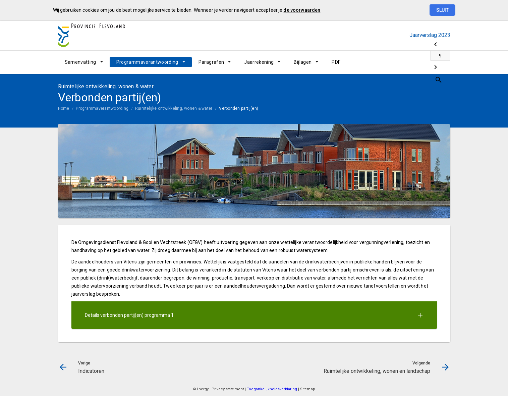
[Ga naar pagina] (410, 62)
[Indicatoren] (392, 62)
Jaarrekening (259, 62)
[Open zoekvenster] (442, 62)
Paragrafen (211, 62)
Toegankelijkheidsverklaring (272, 389)
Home (63, 108)
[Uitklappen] (420, 315)
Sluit (442, 10)
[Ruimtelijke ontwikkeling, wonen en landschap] (427, 62)
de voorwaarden (301, 10)
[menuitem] (84, 62)
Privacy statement (228, 389)
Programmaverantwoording (147, 62)
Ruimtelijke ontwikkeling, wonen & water (173, 108)
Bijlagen (303, 62)
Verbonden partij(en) (238, 108)
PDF (336, 62)
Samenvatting (80, 62)
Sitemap (307, 389)
